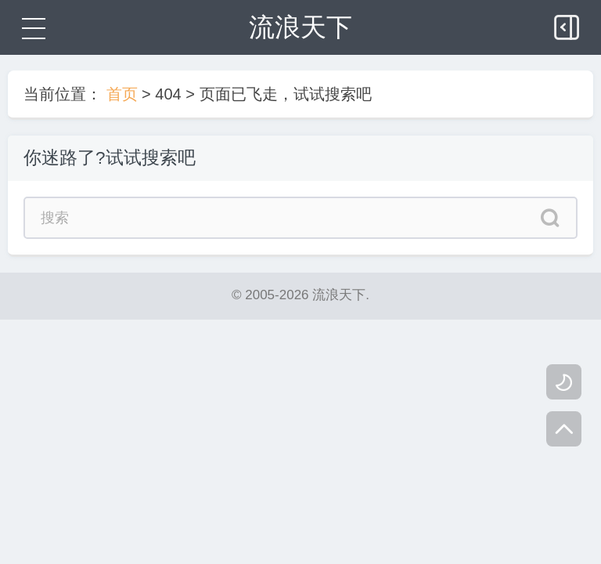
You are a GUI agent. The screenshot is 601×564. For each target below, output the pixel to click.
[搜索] (551, 220)
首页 (122, 94)
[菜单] (31, 27)
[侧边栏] (568, 23)
